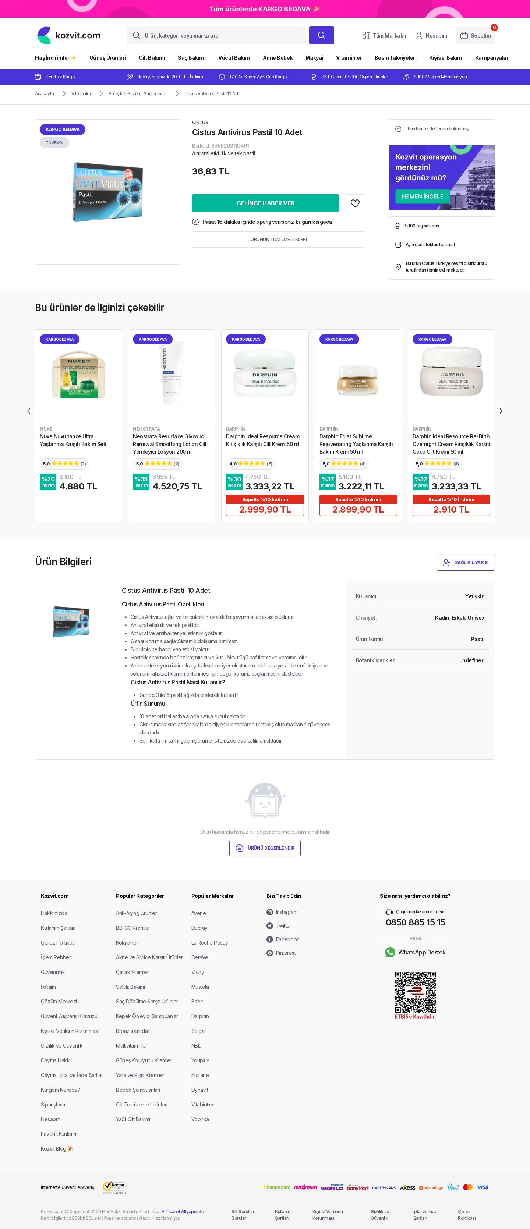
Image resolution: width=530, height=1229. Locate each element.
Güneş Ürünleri (107, 57)
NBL (196, 1045)
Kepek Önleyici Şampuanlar (147, 1016)
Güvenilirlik (53, 972)
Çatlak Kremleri (133, 972)
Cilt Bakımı (152, 57)
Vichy (197, 972)
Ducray (199, 928)
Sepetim (475, 35)
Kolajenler (127, 942)
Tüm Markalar (385, 35)
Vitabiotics (203, 1104)
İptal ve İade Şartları (425, 1215)
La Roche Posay (209, 942)
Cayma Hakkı (56, 1060)
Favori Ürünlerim (59, 1134)
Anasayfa (44, 93)
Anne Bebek (278, 57)
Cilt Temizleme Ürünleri (141, 1104)
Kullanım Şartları (58, 928)
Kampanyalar (492, 57)
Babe (197, 1001)
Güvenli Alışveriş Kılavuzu (69, 1016)
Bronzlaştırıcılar (132, 1031)
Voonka (200, 1119)
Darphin (200, 1016)
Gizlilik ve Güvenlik (61, 1045)
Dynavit (199, 1090)
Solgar (198, 1031)
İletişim (48, 987)
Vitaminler (349, 57)
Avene (198, 913)
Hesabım (431, 35)
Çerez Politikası (58, 942)
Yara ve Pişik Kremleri (140, 1075)
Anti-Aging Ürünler (136, 913)
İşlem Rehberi (56, 957)
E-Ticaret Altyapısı (180, 1211)
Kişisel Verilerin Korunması (70, 1031)
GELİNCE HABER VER (265, 203)
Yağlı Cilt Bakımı (133, 1119)
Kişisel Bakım (445, 57)
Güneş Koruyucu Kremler (144, 1060)
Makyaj (314, 57)
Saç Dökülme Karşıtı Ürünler (147, 1001)
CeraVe (199, 957)
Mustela (200, 987)
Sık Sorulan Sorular (243, 1215)
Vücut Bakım (234, 57)
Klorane (200, 1075)
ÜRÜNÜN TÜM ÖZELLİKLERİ (279, 239)
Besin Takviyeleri (396, 57)
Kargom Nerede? (60, 1090)
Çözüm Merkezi (59, 1001)
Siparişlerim (53, 1104)
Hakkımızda (54, 913)
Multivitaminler (131, 1045)
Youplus (200, 1060)
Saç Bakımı (191, 57)
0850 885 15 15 (415, 922)
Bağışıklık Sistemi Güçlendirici (138, 93)
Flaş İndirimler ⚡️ (56, 57)
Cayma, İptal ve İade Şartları (72, 1075)
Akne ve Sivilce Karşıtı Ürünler (149, 957)
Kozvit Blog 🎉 (57, 1148)
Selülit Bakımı (130, 987)
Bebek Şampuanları (138, 1090)
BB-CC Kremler (133, 928)
